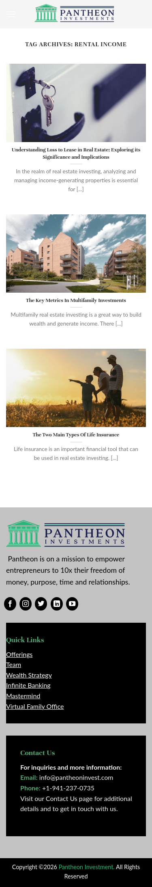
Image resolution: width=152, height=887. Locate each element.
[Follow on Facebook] (10, 604)
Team (13, 664)
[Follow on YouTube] (72, 604)
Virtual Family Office (35, 706)
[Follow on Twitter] (41, 604)
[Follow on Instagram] (25, 604)
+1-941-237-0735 (68, 788)
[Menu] (11, 14)
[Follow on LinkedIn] (57, 604)
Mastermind (23, 695)
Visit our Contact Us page (56, 798)
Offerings (19, 654)
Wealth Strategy (29, 675)
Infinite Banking (28, 685)
